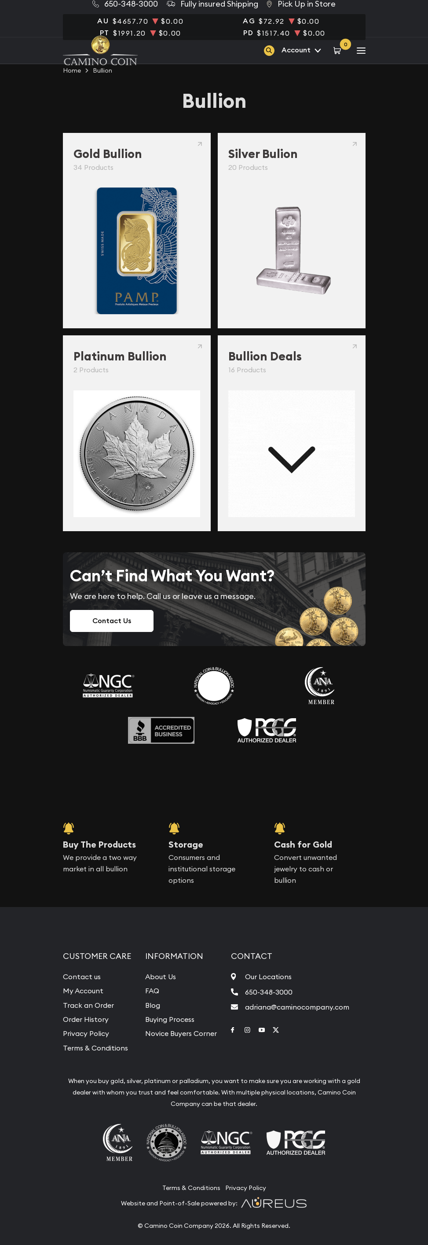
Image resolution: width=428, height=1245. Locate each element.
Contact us (82, 976)
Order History (86, 1019)
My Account (83, 990)
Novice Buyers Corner (181, 1033)
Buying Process (169, 1019)
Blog (152, 1005)
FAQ (152, 990)
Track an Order (88, 1005)
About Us (160, 976)
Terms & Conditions (95, 1047)
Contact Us (111, 620)
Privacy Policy (86, 1033)
